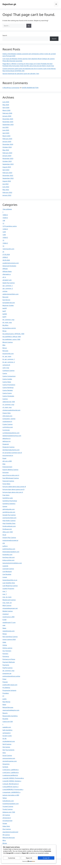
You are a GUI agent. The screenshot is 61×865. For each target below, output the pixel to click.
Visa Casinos (7, 829)
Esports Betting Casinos (10, 470)
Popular (5, 682)
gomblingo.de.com (9, 512)
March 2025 (6, 136)
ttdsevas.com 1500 (9, 812)
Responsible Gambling (10, 716)
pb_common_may (8, 671)
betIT (4, 311)
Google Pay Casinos (9, 515)
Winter (5, 843)
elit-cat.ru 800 (7, 461)
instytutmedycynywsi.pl (10, 540)
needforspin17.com (9, 622)
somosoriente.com (9, 758)
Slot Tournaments (8, 750)
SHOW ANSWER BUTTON (30, 88)
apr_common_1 (8, 286)
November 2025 (8, 122)
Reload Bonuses (8, 707)
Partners (5, 654)
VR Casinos (6, 835)
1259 (4, 232)
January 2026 (7, 116)
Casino (5, 373)
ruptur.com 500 (8, 721)
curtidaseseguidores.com (11, 433)
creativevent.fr (7, 421)
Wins (4, 840)
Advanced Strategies (9, 266)
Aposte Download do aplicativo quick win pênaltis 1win (21, 74)
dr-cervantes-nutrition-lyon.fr (12, 453)
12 (3, 223)
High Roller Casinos (9, 520)
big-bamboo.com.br (9, 328)
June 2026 (6, 102)
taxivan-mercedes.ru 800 (11, 795)
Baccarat (5, 297)
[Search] (28, 26)
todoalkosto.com (8, 801)
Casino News (7, 382)
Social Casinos (7, 755)
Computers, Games (9, 419)
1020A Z (5, 218)
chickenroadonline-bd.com (11, 410)
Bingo (4, 331)
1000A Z (5, 215)
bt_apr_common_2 (9, 362)
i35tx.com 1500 (8, 532)
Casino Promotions (9, 385)
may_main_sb (7, 603)
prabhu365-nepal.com (10, 685)
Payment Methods (9, 662)
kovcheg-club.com (9, 557)
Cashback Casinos (8, 370)
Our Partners (7, 651)
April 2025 (6, 133)
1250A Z (5, 229)
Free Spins (6, 495)
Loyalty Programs (8, 588)
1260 (4, 235)
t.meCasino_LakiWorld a (11, 770)
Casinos (5, 399)
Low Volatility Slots (9, 583)
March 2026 (6, 110)
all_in (4, 277)
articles (5, 291)
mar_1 (5, 591)
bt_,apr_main (7, 356)
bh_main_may (7, 322)
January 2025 (7, 141)
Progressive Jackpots (9, 690)
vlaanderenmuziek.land (10, 832)
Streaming (6, 764)
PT (3, 696)
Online (5, 645)
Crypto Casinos (8, 424)
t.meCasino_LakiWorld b (11, 772)
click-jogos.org (7, 416)
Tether (5, 798)
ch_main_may (7, 407)
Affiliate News (7, 271)
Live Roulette (7, 574)
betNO (5, 314)
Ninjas (5, 634)
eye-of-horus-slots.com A (11, 475)
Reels (4, 704)
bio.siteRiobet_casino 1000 (11, 339)
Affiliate (5, 269)
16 (3, 246)
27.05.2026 (6, 254)
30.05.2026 (6, 260)
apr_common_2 (8, 288)
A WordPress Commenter (11, 88)
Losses (5, 577)
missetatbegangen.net (10, 608)
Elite (4, 464)
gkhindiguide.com (9, 509)
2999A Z (5, 257)
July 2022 (6, 184)
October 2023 (7, 161)
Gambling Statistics (9, 504)
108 (4, 220)
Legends (5, 566)
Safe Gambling (7, 730)
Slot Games (6, 747)
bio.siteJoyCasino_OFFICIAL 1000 (13, 334)
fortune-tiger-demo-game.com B (13, 489)
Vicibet (5, 823)
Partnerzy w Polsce (9, 659)
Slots (4, 753)
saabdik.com (7, 727)
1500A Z (5, 243)
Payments (6, 665)
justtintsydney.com (9, 549)
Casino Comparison (9, 376)
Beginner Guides (8, 305)
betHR (5, 308)
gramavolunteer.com (9, 518)
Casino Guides (7, 379)
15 (3, 240)
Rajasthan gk (9, 4)
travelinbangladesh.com (11, 804)
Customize (11, 858)
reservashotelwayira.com (11, 710)
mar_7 (5, 594)
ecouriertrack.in (8, 455)
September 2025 (8, 124)
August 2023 (7, 167)
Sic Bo (5, 738)
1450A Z (5, 237)
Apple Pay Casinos (9, 283)
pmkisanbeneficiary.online (11, 676)
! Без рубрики (7, 209)
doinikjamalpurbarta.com (11, 450)
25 (3, 252)
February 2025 (7, 139)
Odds (4, 642)
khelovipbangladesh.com (11, 552)
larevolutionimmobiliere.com (12, 563)
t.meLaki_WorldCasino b (11, 784)
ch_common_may (8, 404)
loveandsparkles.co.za (10, 580)
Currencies (6, 430)
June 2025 (6, 130)
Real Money (6, 702)
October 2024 (7, 147)
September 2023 (8, 164)
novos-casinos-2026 (9, 639)
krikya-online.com (8, 560)
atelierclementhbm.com (10, 294)
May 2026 (6, 105)
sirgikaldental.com (9, 741)
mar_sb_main (7, 597)
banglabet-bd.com (9, 303)
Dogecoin (6, 444)
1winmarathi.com (8, 249)
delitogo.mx (6, 441)
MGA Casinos (7, 605)
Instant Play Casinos (9, 537)
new (4, 625)
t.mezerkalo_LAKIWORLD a (11, 792)
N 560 (4, 620)
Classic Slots (7, 413)
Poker (4, 679)
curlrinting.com (8, 427)
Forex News (6, 484)
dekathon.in (7, 438)
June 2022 (6, 187)
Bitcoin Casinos (8, 342)
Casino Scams (7, 393)
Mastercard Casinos (9, 600)
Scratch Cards (7, 736)
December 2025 (8, 119)
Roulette (5, 719)
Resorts (5, 713)
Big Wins (5, 325)
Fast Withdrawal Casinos (11, 478)
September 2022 (8, 178)
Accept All (46, 858)
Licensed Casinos (8, 569)
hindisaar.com (7, 529)
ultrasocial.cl (7, 818)
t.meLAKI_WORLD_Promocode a (13, 778)
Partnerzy (6, 656)
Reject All (29, 858)
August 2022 (7, 181)
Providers (6, 693)
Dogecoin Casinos (8, 447)
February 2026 (7, 113)
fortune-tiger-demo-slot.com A (13, 492)
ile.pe (4, 535)
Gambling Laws (8, 498)
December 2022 (8, 175)
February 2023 (7, 173)
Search (5, 35)
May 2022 (6, 190)
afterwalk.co (7, 274)
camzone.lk (6, 365)
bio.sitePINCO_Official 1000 (12, 337)
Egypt (4, 458)
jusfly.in (5, 546)
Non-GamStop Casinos (10, 637)
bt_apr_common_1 (9, 359)
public (5, 699)
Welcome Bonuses (9, 838)
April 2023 (6, 170)
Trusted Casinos (8, 806)
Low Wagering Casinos (10, 586)
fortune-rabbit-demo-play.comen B (14, 487)
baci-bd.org (6, 300)
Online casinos (7, 648)
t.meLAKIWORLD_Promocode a (13, 789)
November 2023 (8, 158)
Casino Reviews (8, 390)
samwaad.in (7, 733)
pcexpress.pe (7, 673)
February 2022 (7, 192)
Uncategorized (7, 821)
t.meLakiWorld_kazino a (10, 787)
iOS (4, 543)
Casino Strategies (8, 396)
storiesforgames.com (10, 761)
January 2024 (7, 156)
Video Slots (6, 826)
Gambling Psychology (10, 501)
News (4, 628)
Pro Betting (6, 688)
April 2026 (6, 107)
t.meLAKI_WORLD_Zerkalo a (12, 781)
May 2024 (6, 150)
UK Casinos (6, 815)
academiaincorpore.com (11, 263)
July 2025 (6, 127)
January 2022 (7, 195)
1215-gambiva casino (10, 226)
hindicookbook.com (9, 526)
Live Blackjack (7, 571)
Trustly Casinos (8, 809)
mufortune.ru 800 (8, 617)
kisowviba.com (7, 554)
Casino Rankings (8, 387)
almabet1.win (7, 280)
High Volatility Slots (9, 523)
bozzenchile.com (8, 353)
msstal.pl (6, 614)
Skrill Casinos (7, 744)
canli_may (6, 368)
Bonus (5, 348)
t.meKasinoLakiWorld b (10, 775)
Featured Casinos (8, 481)
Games (5, 506)
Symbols (5, 767)
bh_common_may (8, 320)
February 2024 (7, 153)
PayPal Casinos (8, 668)
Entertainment (7, 467)
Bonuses (5, 351)
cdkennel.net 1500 (9, 402)
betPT (4, 317)
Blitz (4, 345)
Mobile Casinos (8, 611)
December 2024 (8, 144)
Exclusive (6, 472)
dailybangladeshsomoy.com (12, 436)
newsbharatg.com (9, 631)
